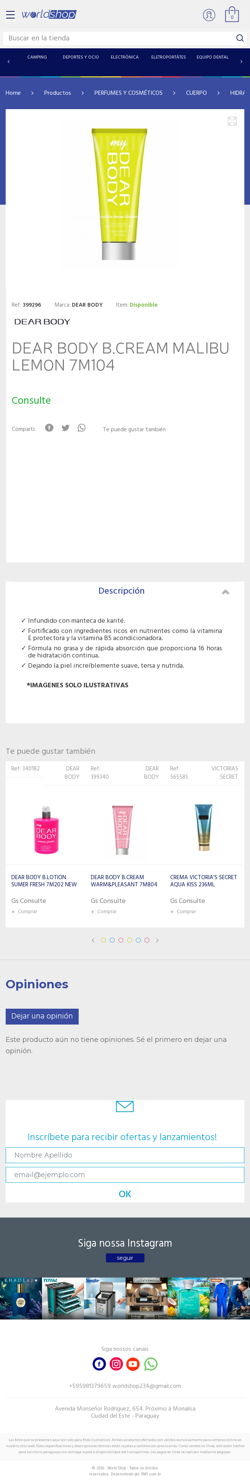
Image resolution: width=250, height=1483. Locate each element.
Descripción (164, 591)
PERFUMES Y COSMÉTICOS (129, 93)
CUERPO (196, 93)
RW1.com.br (151, 1474)
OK (125, 1194)
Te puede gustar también (134, 430)
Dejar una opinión (42, 1016)
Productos (57, 93)
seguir (125, 1258)
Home (13, 93)
